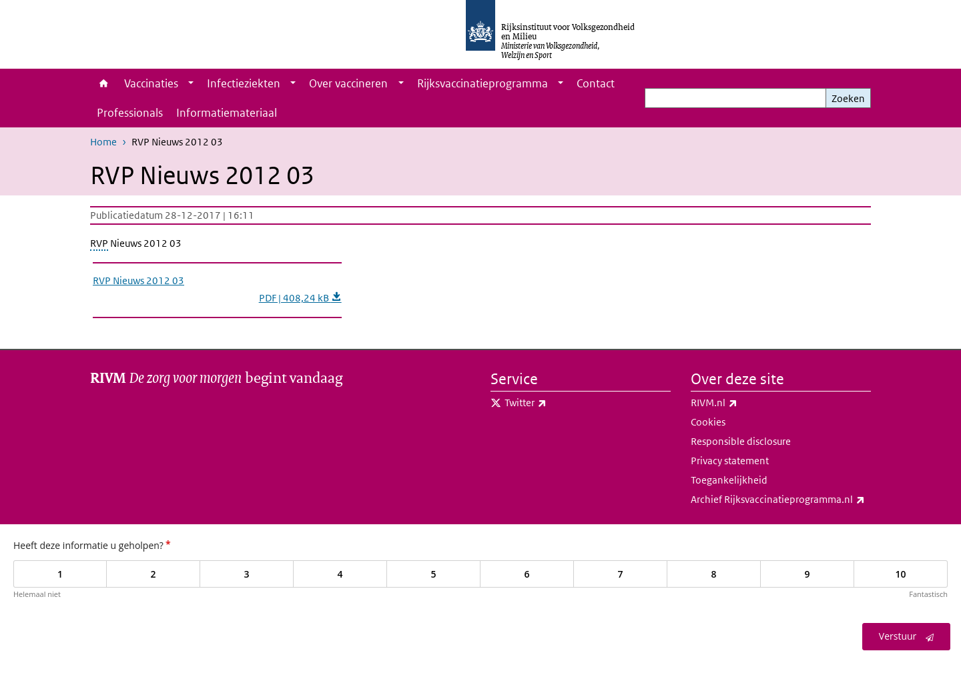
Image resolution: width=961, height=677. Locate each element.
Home (103, 83)
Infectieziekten (243, 83)
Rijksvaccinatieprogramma (482, 83)
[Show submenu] (191, 83)
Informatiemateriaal (226, 112)
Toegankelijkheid (729, 480)
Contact (596, 83)
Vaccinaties (151, 83)
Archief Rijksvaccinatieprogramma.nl (781, 500)
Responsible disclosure (741, 441)
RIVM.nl (743, 403)
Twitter (555, 403)
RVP (99, 243)
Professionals (130, 112)
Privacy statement (730, 460)
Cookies (708, 422)
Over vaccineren (348, 83)
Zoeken (848, 98)
